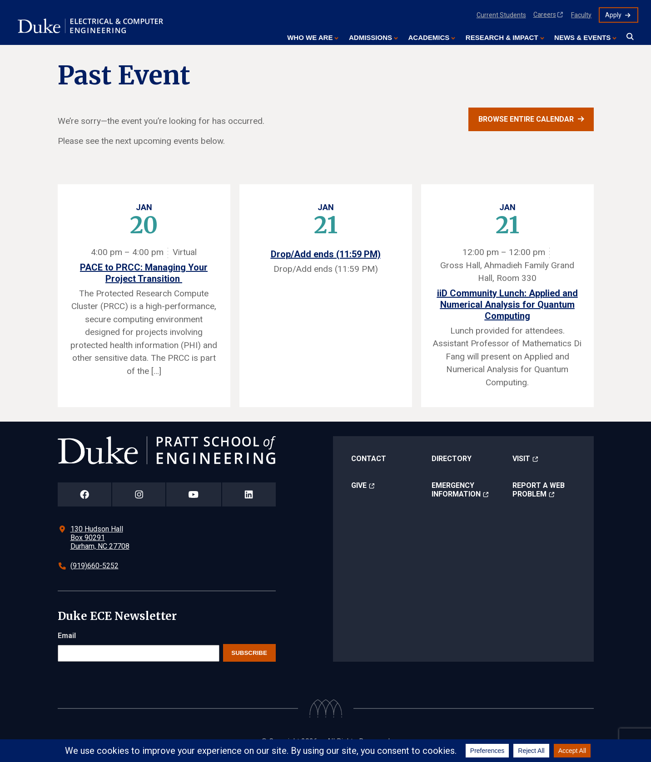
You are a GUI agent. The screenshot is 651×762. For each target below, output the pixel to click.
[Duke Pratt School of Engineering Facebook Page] (85, 494)
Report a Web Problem (538, 489)
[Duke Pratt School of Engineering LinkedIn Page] (249, 494)
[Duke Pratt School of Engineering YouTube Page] (193, 494)
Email (67, 635)
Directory (452, 458)
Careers (544, 14)
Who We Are (310, 37)
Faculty (581, 15)
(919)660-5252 (94, 565)
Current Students (501, 15)
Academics (428, 37)
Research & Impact (502, 37)
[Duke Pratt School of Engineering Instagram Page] (138, 494)
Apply (613, 15)
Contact (368, 458)
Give (359, 485)
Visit (521, 458)
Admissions (370, 37)
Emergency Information (456, 489)
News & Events (582, 37)
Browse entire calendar (526, 119)
